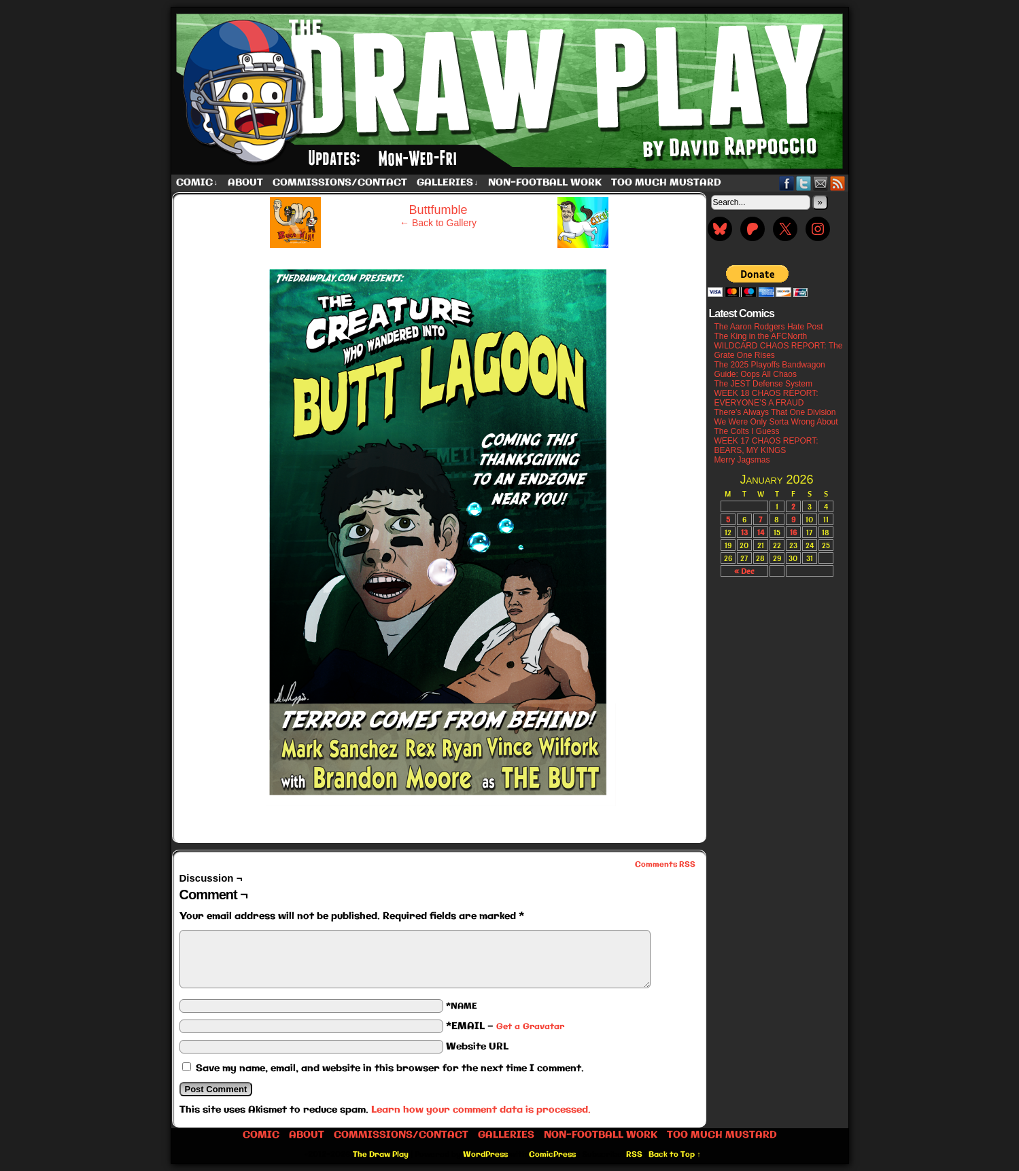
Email (820, 183)
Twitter (803, 183)
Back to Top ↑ (675, 1154)
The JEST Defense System (763, 384)
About (245, 183)
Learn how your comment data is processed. (481, 1110)
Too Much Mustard (666, 183)
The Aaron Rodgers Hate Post (768, 326)
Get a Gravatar (530, 1026)
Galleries (448, 183)
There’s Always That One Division (775, 412)
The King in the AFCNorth (761, 336)
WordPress (485, 1154)
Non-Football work (545, 183)
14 (760, 532)
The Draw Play (511, 91)
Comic (197, 183)
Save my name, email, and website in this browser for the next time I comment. (390, 1068)
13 (744, 532)
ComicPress (552, 1154)
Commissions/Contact (340, 183)
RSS (837, 183)
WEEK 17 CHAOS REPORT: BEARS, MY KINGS (766, 445)
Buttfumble (438, 210)
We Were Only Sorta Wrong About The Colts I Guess (776, 426)
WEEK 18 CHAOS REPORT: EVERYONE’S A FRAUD (766, 398)
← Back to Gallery (438, 222)
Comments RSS (665, 864)
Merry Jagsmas (742, 460)
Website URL (477, 1046)
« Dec (744, 571)
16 (793, 532)
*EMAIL (505, 1026)
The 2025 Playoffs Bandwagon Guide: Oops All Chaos (769, 369)
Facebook (786, 183)
